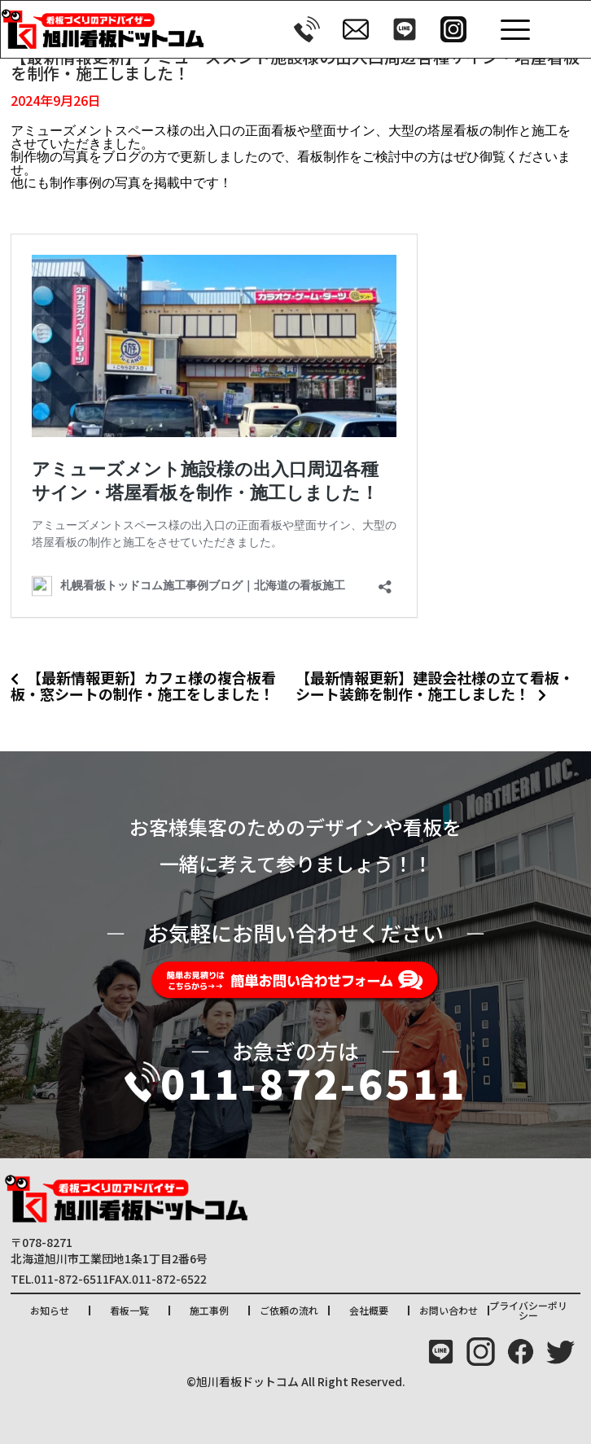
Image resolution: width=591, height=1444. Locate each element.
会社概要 (368, 1310)
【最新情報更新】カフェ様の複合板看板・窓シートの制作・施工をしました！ (143, 685)
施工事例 (209, 1310)
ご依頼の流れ (289, 1310)
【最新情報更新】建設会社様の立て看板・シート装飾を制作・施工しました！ (435, 685)
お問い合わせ (448, 1310)
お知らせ (49, 1310)
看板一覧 (129, 1310)
